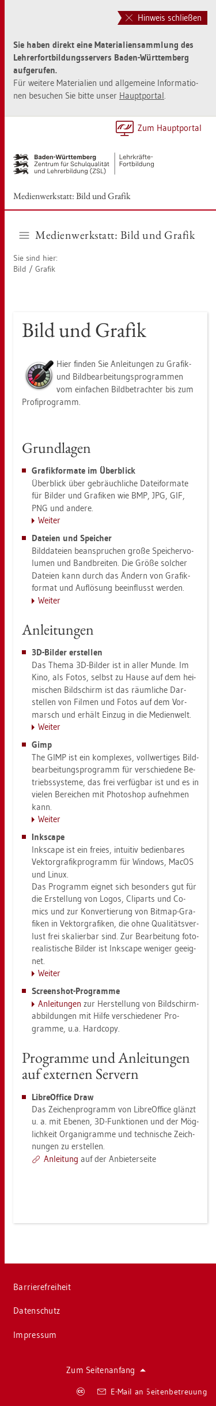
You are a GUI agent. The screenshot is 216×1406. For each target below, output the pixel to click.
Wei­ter (49, 520)
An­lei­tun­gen (59, 1003)
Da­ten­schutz (36, 1310)
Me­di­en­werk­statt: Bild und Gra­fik (72, 196)
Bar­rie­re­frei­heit (42, 1286)
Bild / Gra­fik (34, 269)
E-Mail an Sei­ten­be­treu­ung (152, 1391)
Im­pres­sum (35, 1334)
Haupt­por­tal (141, 95)
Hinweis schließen (164, 17)
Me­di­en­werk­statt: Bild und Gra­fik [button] (107, 234)
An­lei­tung (61, 1158)
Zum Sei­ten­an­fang (106, 1369)
